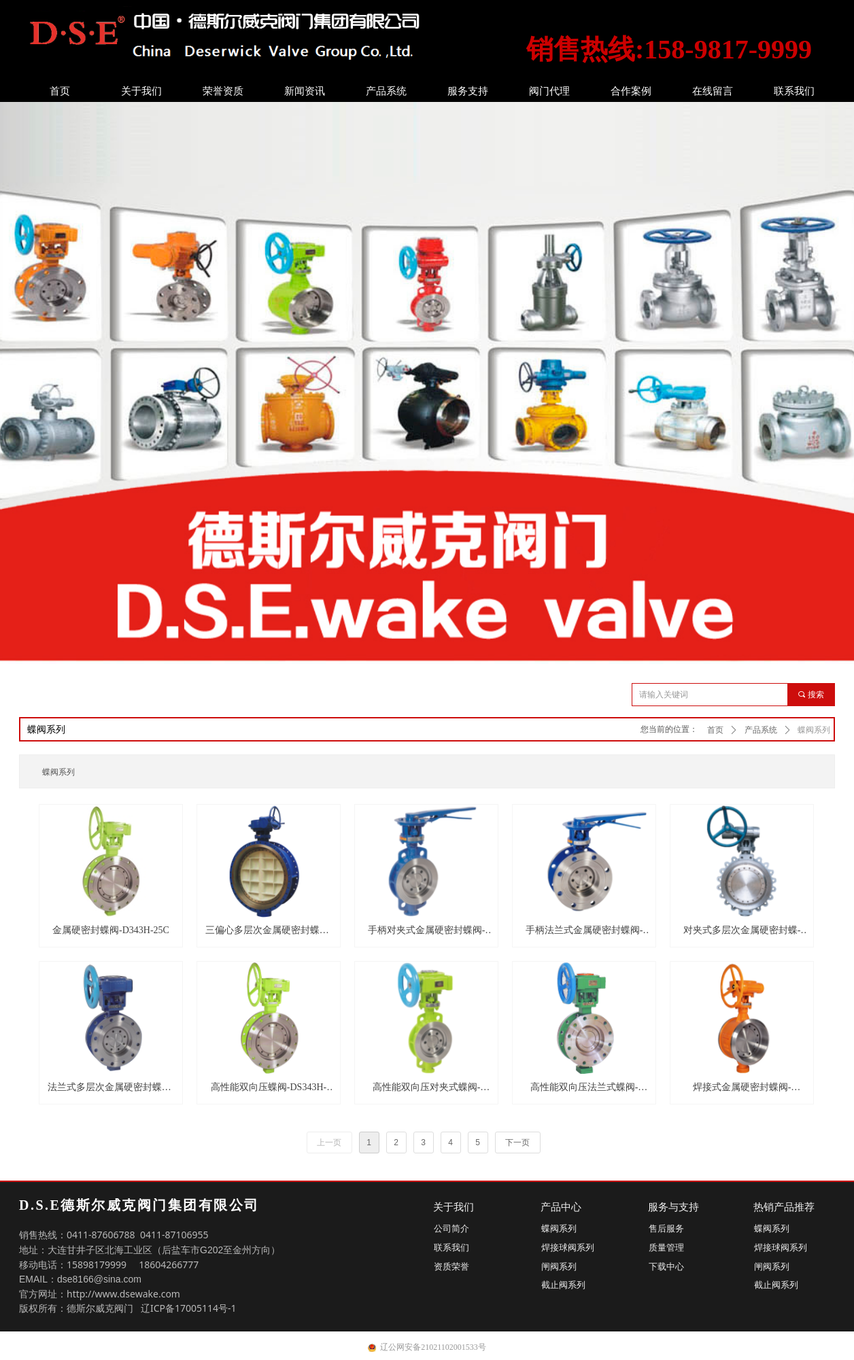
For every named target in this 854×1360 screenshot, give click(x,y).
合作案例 (631, 91)
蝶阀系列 (814, 730)
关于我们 (141, 91)
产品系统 (386, 91)
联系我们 (794, 91)
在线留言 (712, 91)
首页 (60, 91)
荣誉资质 (223, 91)
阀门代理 (549, 91)
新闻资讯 (304, 91)
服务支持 (467, 91)
